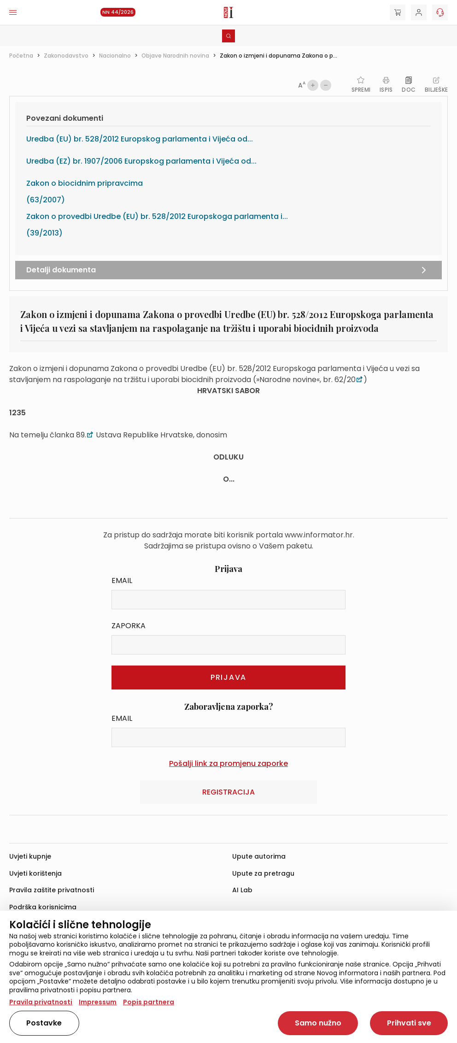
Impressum (98, 1002)
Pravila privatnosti (40, 1002)
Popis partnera (148, 1002)
